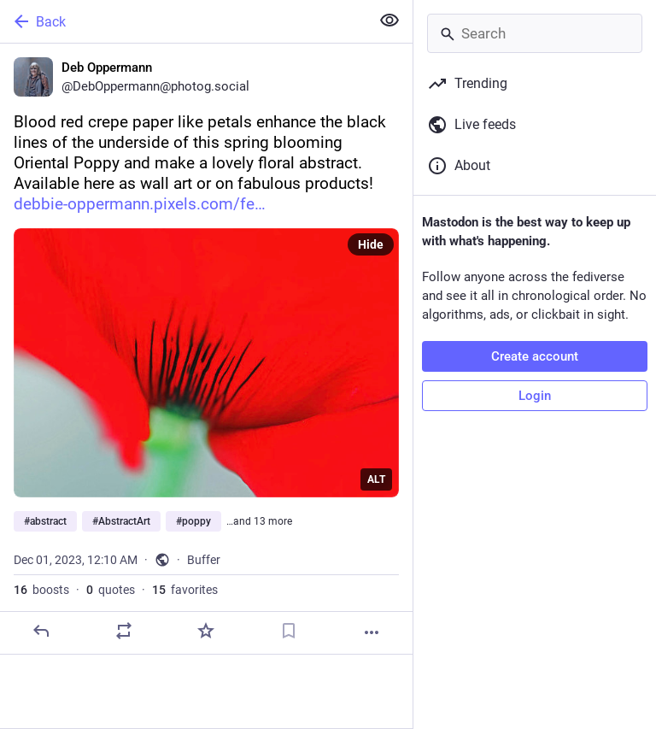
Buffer (203, 560)
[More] (371, 632)
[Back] (183, 21)
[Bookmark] (288, 630)
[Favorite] (206, 630)
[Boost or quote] (124, 630)
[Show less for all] (389, 20)
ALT (376, 479)
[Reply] (41, 630)
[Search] (534, 33)
